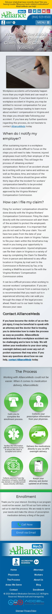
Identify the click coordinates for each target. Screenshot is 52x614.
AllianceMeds (18, 126)
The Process (13, 579)
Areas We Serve (14, 584)
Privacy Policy (30, 611)
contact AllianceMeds (19, 359)
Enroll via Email (26, 532)
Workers (38, 574)
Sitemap (19, 611)
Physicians (13, 574)
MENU (41, 22)
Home (14, 569)
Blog (38, 584)
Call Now (25, 525)
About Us (38, 579)
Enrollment (38, 589)
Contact (14, 589)
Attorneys (38, 569)
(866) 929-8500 (41, 17)
